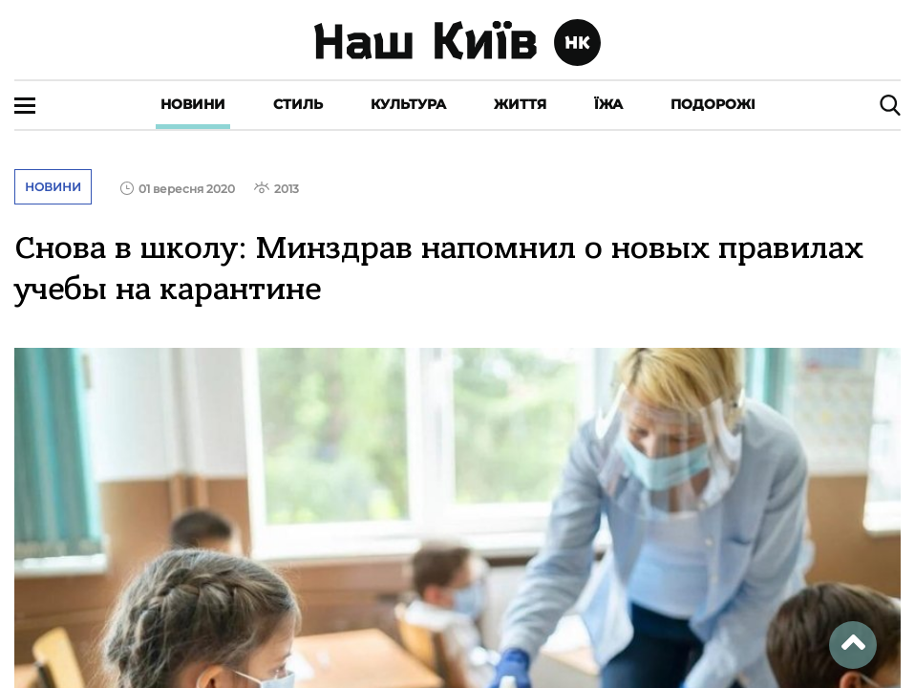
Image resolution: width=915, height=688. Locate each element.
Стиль (298, 104)
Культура (408, 104)
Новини (192, 104)
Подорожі (712, 104)
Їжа (608, 104)
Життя (520, 104)
